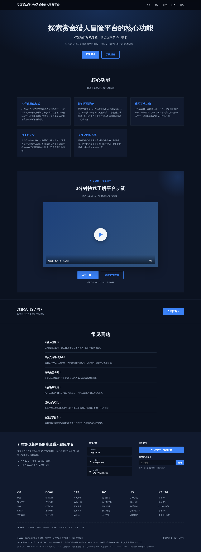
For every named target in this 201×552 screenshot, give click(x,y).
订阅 (180, 463)
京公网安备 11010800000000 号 (50, 542)
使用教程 (106, 498)
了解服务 (110, 54)
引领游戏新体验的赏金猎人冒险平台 (38, 4)
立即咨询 (90, 54)
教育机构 (49, 506)
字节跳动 (62, 527)
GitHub (77, 515)
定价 (19, 506)
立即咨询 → (173, 311)
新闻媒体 (134, 515)
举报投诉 (162, 511)
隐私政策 (162, 502)
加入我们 (134, 502)
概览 (19, 498)
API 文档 (77, 498)
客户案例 (106, 506)
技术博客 (77, 511)
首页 (149, 5)
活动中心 (106, 515)
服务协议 (162, 498)
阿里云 (46, 527)
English (174, 538)
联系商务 (134, 506)
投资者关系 (135, 511)
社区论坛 (106, 511)
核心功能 (21, 502)
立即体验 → (88, 274)
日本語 (181, 538)
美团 (70, 527)
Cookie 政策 (164, 506)
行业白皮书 (107, 502)
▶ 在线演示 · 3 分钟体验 (161, 450)
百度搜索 (31, 527)
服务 (157, 5)
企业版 (20, 511)
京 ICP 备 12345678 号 (26, 542)
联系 (182, 5)
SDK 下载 (78, 502)
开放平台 (77, 506)
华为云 (54, 527)
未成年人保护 (164, 515)
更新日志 (21, 515)
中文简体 (166, 538)
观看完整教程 (112, 275)
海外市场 (49, 515)
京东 (76, 527)
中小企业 (49, 498)
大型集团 (49, 502)
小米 (82, 527)
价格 (165, 5)
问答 (173, 5)
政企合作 (49, 511)
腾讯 (39, 527)
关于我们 (134, 498)
